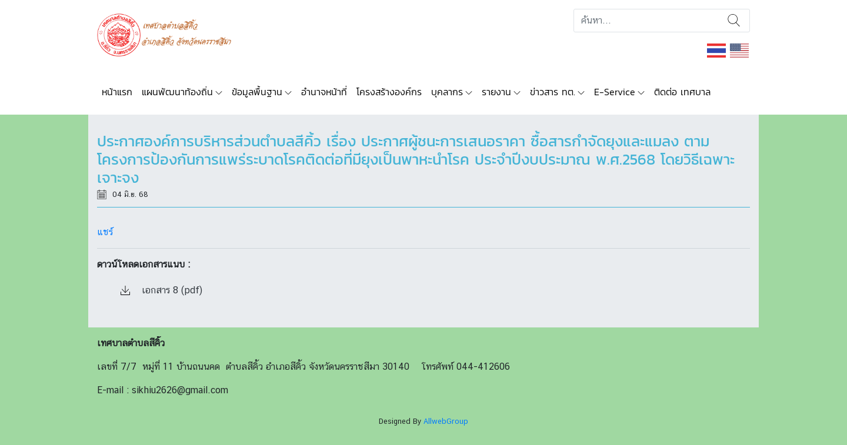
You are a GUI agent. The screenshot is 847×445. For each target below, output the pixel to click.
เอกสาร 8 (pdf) (161, 290)
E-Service (614, 92)
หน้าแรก (117, 92)
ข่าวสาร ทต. (552, 92)
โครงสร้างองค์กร (389, 92)
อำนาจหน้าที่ (324, 92)
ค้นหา (733, 20)
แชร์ (105, 231)
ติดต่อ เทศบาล (682, 92)
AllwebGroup (446, 421)
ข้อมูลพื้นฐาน (257, 92)
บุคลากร (447, 92)
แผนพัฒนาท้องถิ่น (177, 92)
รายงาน (496, 92)
